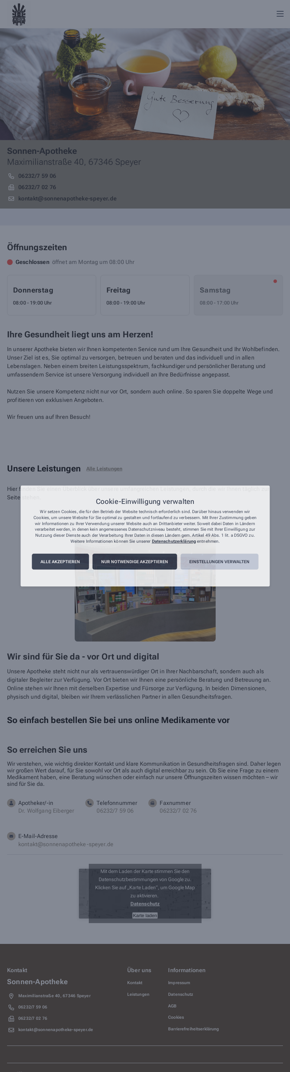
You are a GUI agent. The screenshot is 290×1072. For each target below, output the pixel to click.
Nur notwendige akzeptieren (134, 561)
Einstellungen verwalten (219, 561)
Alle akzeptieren (60, 561)
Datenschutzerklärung (174, 541)
